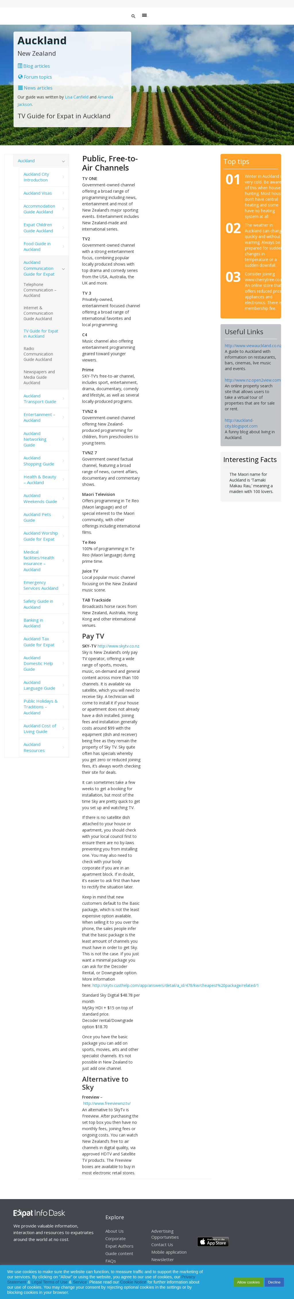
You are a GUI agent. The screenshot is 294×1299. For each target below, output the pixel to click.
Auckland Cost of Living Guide (40, 728)
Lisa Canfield (77, 97)
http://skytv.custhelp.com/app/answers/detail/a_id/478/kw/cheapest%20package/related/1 (175, 985)
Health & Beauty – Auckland (40, 479)
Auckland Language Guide (39, 685)
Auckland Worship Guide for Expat (41, 536)
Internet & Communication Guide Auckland (38, 313)
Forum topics (35, 77)
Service (80, 1282)
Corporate (115, 1238)
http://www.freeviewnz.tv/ (107, 1103)
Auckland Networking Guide (35, 439)
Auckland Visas (38, 193)
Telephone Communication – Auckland (40, 290)
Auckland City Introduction (36, 177)
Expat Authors (119, 1246)
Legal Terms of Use (50, 1282)
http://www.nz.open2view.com (253, 380)
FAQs (110, 1261)
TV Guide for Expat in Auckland (41, 333)
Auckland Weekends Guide (40, 498)
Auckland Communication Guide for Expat (39, 268)
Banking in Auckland (33, 623)
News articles (35, 88)
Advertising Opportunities (165, 1234)
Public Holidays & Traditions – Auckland (41, 707)
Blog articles (34, 66)
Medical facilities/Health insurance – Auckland (39, 560)
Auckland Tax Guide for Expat (39, 641)
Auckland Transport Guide (40, 398)
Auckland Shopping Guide (39, 460)
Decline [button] (274, 1282)
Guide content (119, 1253)
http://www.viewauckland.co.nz (253, 345)
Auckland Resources (34, 747)
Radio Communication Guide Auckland (38, 354)
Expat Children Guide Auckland (38, 227)
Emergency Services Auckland (41, 585)
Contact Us (162, 1244)
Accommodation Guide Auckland (39, 208)
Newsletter (162, 1259)
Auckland (26, 160)
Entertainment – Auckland (39, 417)
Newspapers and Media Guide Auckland (39, 377)
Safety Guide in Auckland (38, 604)
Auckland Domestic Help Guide (38, 663)
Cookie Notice (133, 1282)
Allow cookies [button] (248, 1282)
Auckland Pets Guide (37, 517)
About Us (114, 1231)
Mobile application (169, 1252)
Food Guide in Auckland (37, 246)
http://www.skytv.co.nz (118, 646)
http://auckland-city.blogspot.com (241, 423)
